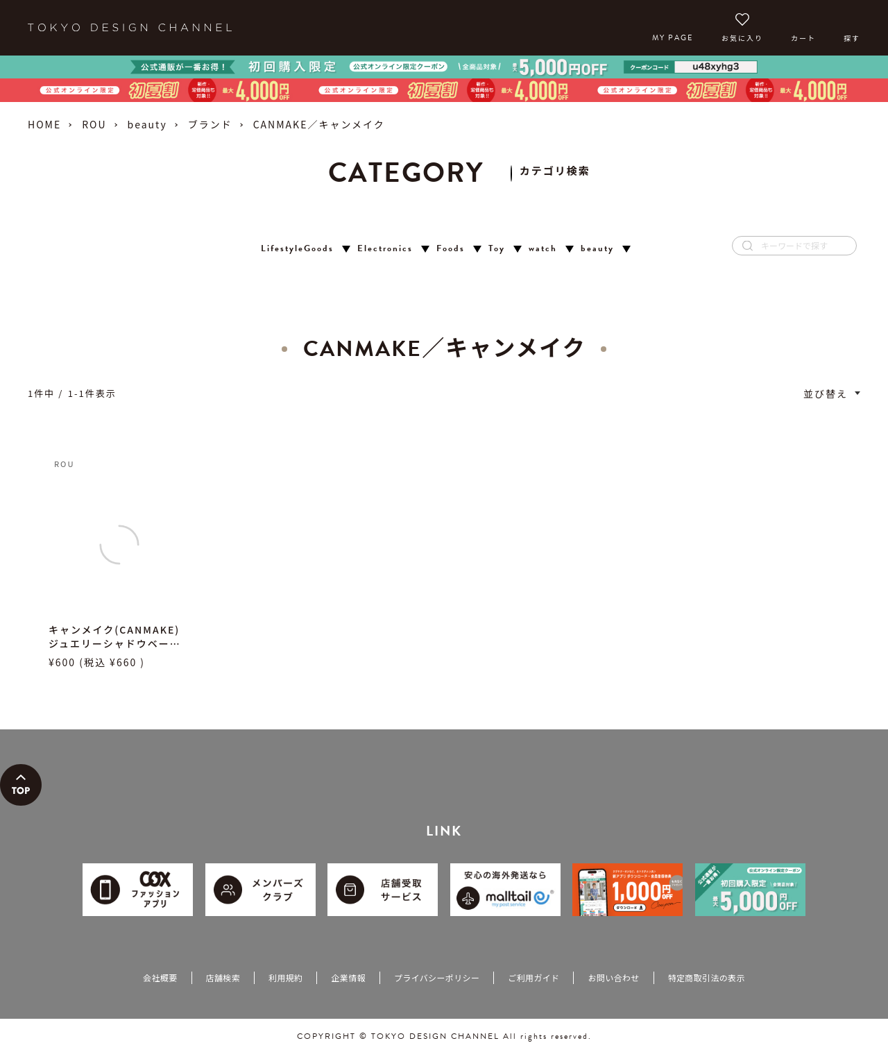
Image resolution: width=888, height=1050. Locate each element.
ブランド (210, 124)
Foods (450, 248)
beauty (147, 124)
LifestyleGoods (297, 248)
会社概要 (160, 977)
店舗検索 (223, 977)
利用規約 (285, 977)
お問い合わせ (613, 977)
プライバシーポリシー (436, 977)
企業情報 (348, 977)
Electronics (385, 248)
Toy (496, 248)
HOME (44, 124)
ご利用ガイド (533, 977)
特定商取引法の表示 (706, 977)
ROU (94, 124)
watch (543, 248)
